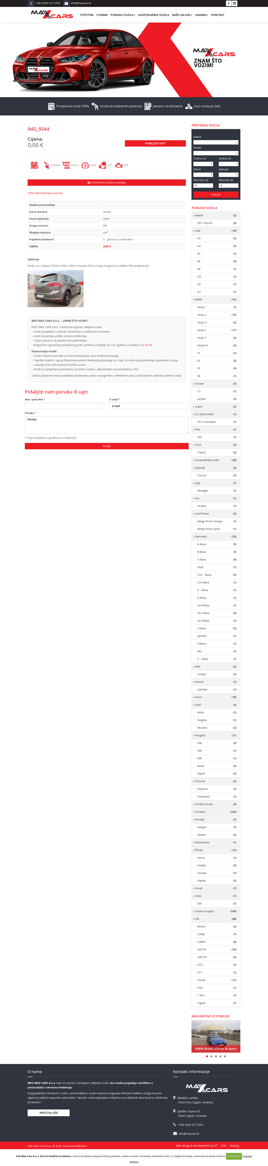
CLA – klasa (216, 575)
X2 (216, 360)
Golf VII (216, 949)
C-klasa (216, 559)
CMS (223, 1145)
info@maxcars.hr (189, 1133)
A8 (216, 269)
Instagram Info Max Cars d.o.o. (234, 3)
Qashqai (216, 689)
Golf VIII (216, 957)
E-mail (114, 399)
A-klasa (216, 544)
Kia (215, 498)
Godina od (199, 158)
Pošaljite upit (155, 143)
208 (216, 743)
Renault (215, 819)
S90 (216, 903)
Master (216, 835)
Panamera (216, 796)
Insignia (216, 720)
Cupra (215, 406)
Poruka (29, 413)
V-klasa (216, 643)
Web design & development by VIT (197, 1145)
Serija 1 (216, 307)
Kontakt (218, 15)
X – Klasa (216, 659)
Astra (216, 712)
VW (215, 919)
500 (216, 437)
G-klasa (216, 597)
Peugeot (215, 735)
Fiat (215, 429)
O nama (102, 15)
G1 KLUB (146, 345)
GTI (216, 972)
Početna (87, 15)
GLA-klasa (216, 605)
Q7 (216, 292)
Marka (197, 137)
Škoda (215, 850)
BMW (215, 299)
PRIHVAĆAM (234, 1156)
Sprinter (216, 636)
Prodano (215, 812)
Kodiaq (216, 865)
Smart (215, 888)
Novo (215, 697)
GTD (216, 965)
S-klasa (216, 628)
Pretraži (216, 194)
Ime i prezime (34, 399)
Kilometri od (200, 180)
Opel (215, 705)
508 (216, 758)
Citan (216, 567)
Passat (216, 980)
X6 (216, 376)
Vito (216, 651)
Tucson (216, 475)
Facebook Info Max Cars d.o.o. (229, 3)
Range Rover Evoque (216, 521)
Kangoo (216, 827)
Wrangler (216, 490)
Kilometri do (226, 180)
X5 (216, 368)
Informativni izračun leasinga (107, 182)
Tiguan (216, 1003)
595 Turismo (216, 223)
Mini (215, 666)
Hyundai (215, 468)
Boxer (216, 766)
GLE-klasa (216, 620)
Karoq (216, 857)
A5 (216, 253)
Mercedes (215, 536)
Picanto (216, 506)
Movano (216, 727)
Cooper (216, 674)
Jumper (216, 399)
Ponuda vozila (123, 15)
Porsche (215, 781)
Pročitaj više (49, 1113)
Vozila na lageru (215, 911)
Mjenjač (223, 169)
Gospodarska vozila (153, 15)
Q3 (216, 276)
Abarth (215, 215)
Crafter (216, 942)
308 (216, 750)
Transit (216, 452)
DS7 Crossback (216, 422)
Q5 (216, 284)
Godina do (225, 158)
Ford (215, 445)
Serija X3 (216, 345)
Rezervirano (215, 842)
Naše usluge (182, 15)
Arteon (216, 926)
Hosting (234, 1145)
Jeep (215, 483)
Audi (215, 230)
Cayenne (216, 789)
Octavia (216, 873)
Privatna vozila (215, 804)
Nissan (215, 682)
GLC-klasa (216, 613)
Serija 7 (216, 338)
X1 (216, 353)
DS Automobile (215, 414)
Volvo (215, 896)
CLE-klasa (216, 582)
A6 (216, 261)
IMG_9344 (38, 129)
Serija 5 (216, 330)
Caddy (216, 934)
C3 (216, 391)
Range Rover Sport (216, 529)
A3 (216, 238)
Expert (216, 773)
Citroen (215, 383)
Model (197, 147)
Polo (216, 987)
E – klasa (216, 590)
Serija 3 (216, 315)
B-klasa (216, 552)
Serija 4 (216, 322)
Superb (216, 880)
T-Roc (216, 995)
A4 (216, 246)
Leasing (201, 15)
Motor (197, 169)
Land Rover (215, 513)
